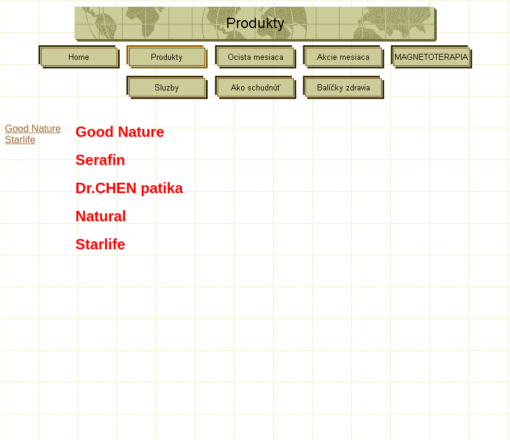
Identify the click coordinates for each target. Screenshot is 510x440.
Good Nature (33, 128)
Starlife (20, 139)
